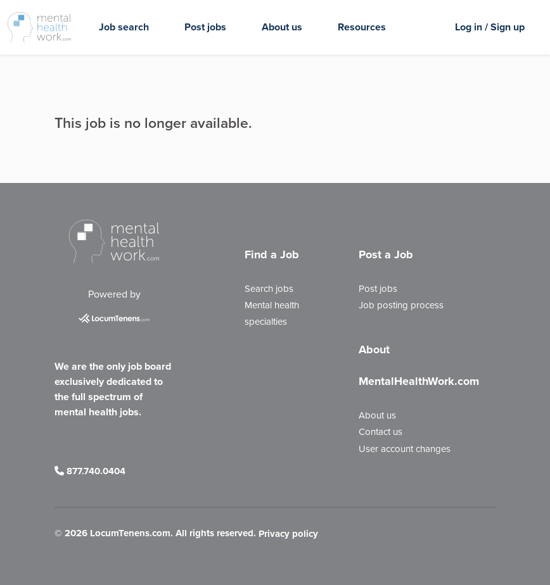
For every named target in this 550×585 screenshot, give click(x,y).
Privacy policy (288, 534)
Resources (362, 27)
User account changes (405, 449)
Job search (124, 27)
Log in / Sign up (490, 27)
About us (282, 27)
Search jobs (269, 289)
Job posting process (401, 305)
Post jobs (205, 27)
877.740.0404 (89, 471)
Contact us (380, 432)
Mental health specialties (272, 313)
